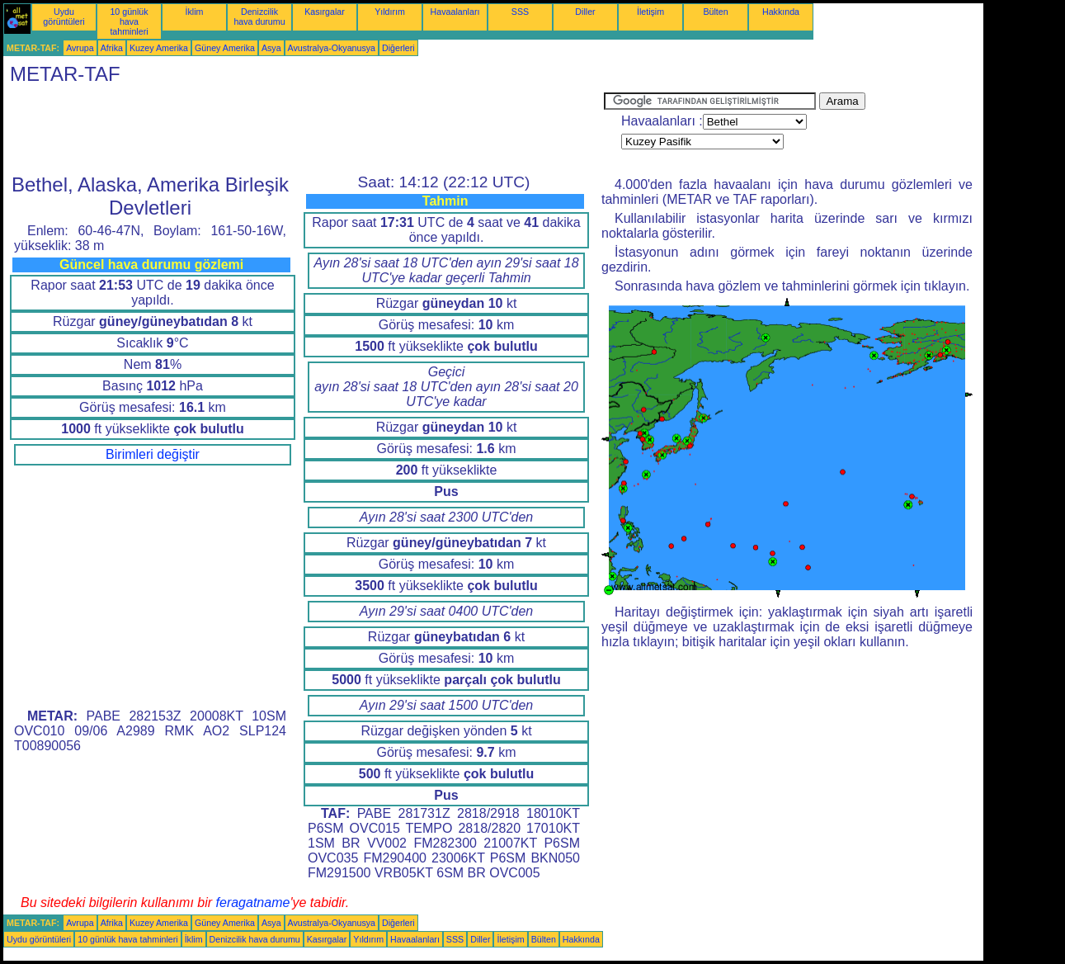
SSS (520, 12)
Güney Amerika (225, 48)
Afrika (112, 48)
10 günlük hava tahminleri (129, 21)
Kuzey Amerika (159, 48)
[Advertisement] (303, 129)
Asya (271, 48)
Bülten (715, 12)
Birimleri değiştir (153, 454)
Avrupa (80, 48)
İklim (195, 12)
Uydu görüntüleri (63, 16)
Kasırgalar (324, 12)
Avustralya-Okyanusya (331, 48)
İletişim (650, 12)
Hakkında (780, 12)
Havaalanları (455, 12)
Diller (585, 12)
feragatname (253, 902)
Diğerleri (398, 48)
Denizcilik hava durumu (259, 16)
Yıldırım (390, 12)
